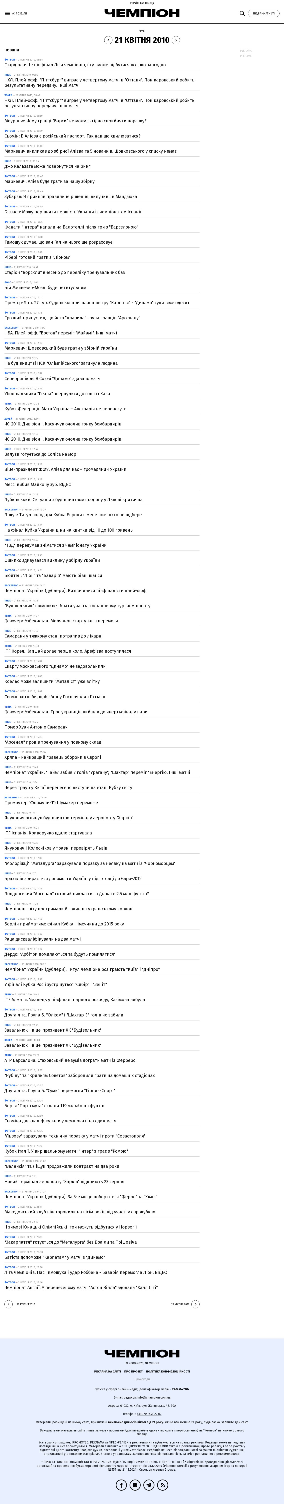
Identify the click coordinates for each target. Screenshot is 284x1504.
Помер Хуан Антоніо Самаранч (36, 727)
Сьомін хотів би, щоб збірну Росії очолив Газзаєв (54, 696)
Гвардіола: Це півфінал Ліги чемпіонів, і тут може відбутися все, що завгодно (85, 64)
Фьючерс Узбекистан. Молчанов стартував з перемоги (61, 620)
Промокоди (142, 1379)
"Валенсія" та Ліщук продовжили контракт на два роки (61, 1166)
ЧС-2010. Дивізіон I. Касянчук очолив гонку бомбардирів (62, 424)
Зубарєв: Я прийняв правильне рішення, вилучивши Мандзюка (70, 196)
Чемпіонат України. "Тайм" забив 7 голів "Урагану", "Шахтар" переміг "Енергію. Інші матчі (97, 772)
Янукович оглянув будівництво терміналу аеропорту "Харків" (68, 817)
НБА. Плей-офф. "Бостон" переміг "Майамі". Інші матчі (60, 333)
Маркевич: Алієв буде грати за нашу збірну (49, 181)
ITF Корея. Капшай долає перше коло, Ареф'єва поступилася (67, 651)
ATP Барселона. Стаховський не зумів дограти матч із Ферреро (70, 1060)
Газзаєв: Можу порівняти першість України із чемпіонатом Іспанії (72, 212)
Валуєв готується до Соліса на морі (41, 454)
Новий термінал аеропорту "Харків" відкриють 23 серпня (64, 1181)
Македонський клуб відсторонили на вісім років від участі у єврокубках (79, 1212)
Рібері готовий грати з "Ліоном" (37, 257)
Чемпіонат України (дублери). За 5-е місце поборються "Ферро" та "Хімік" (80, 1196)
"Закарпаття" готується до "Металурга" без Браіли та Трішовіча (70, 1242)
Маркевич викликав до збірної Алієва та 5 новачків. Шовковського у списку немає (90, 151)
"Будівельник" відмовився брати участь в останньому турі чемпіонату (77, 605)
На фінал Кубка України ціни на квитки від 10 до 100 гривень (68, 530)
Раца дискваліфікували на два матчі (42, 939)
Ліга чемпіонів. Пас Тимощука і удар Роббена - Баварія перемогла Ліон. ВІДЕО (85, 1272)
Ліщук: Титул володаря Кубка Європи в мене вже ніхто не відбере (73, 514)
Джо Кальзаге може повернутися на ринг (47, 166)
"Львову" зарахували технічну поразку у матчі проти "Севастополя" (75, 1136)
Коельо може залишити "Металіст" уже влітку (52, 681)
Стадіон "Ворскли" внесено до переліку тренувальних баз (64, 272)
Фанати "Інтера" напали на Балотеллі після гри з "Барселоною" (71, 227)
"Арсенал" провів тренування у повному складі (53, 742)
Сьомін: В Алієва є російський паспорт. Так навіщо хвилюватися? (72, 136)
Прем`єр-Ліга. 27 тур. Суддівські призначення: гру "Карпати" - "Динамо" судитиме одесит (97, 302)
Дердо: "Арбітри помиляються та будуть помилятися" (60, 954)
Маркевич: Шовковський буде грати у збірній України (60, 348)
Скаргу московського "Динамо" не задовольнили (55, 666)
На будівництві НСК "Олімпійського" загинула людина (61, 363)
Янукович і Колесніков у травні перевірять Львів (55, 848)
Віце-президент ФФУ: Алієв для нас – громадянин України (65, 469)
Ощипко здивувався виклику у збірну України (52, 560)
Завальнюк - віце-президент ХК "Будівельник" (53, 1030)
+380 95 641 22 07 (149, 1414)
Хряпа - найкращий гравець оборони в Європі (52, 757)
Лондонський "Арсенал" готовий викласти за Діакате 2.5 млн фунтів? (76, 893)
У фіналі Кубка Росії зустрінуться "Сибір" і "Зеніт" (55, 984)
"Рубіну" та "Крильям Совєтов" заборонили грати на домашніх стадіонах (79, 1075)
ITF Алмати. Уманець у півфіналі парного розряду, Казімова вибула (74, 999)
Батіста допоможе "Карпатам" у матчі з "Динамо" (54, 1257)
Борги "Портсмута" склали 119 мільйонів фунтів (54, 1105)
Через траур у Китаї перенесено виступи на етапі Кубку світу (68, 787)
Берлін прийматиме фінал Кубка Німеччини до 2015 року (64, 924)
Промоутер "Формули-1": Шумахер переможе (51, 802)
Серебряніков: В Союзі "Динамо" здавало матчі (53, 378)
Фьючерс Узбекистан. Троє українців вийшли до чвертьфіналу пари (76, 712)
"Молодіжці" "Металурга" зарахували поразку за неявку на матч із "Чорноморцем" (90, 863)
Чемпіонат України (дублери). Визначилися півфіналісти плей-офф (75, 590)
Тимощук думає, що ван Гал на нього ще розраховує (58, 242)
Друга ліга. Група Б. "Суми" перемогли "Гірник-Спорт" (60, 1090)
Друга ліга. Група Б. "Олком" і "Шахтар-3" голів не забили (63, 1015)
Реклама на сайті (107, 1371)
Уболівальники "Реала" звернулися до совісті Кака (57, 393)
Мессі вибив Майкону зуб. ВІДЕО (38, 484)
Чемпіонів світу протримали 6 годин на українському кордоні (69, 908)
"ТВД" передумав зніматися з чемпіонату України (55, 545)
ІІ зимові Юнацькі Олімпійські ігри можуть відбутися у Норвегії (70, 1227)
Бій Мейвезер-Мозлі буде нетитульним (45, 287)
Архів (142, 30)
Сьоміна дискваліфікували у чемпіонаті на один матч (60, 1120)
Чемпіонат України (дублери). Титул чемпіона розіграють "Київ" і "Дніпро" (82, 969)
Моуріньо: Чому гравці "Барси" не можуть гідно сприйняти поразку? (75, 120)
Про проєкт (133, 1371)
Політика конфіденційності (168, 1371)
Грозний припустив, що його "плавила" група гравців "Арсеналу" (72, 317)
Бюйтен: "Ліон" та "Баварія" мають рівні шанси (53, 575)
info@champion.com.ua (154, 1397)
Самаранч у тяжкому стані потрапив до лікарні (53, 636)
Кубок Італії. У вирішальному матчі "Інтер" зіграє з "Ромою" (66, 1151)
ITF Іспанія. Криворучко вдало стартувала (48, 833)
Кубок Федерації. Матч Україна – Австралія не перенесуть (65, 408)
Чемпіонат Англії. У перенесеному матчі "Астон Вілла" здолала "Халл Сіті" (81, 1287)
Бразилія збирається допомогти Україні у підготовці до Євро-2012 (73, 878)
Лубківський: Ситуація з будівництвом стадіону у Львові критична (73, 499)
